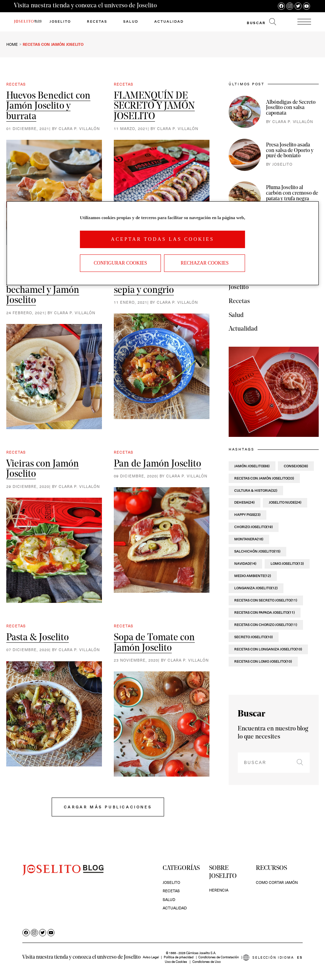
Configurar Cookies (120, 263)
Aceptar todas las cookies (162, 239)
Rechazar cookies (204, 263)
